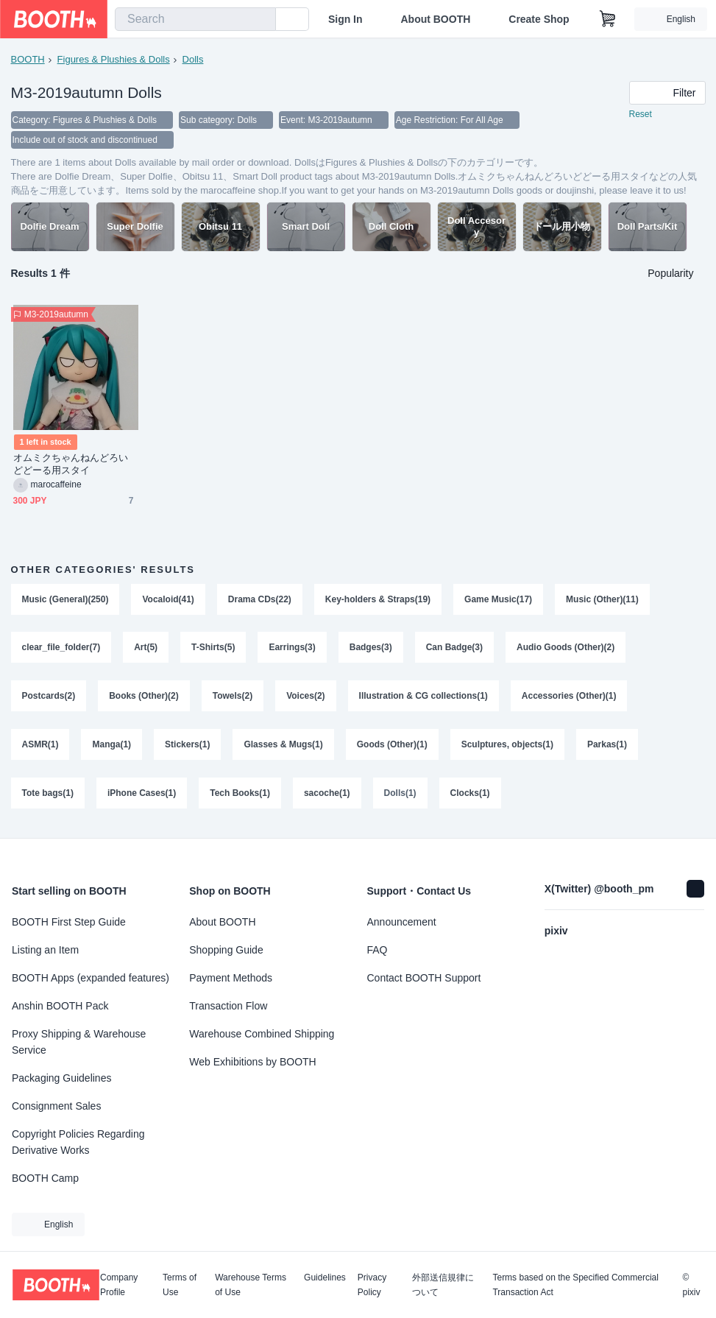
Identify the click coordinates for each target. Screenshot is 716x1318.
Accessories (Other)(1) (569, 698)
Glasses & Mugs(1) (283, 746)
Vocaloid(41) (168, 601)
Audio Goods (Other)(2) (565, 649)
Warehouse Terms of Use (250, 1285)
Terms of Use (179, 1285)
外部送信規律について (443, 1285)
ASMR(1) (40, 746)
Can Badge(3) (454, 649)
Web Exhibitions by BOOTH (252, 1062)
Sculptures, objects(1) (507, 746)
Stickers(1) (187, 746)
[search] (261, 20)
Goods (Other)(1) (392, 746)
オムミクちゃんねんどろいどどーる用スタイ (71, 465)
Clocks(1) (470, 795)
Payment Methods (230, 978)
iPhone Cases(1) (141, 795)
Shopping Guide (226, 950)
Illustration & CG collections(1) (423, 698)
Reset (640, 115)
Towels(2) (232, 698)
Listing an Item (45, 950)
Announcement (401, 922)
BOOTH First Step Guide (69, 922)
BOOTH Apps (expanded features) (90, 978)
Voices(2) (305, 698)
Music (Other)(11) (602, 601)
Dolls (193, 59)
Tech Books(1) (240, 795)
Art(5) (145, 649)
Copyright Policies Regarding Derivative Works (78, 1142)
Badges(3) (371, 649)
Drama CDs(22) (259, 601)
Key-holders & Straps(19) (377, 601)
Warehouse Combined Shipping (261, 1034)
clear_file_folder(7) (61, 649)
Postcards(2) (49, 698)
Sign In (345, 19)
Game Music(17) (498, 601)
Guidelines (325, 1278)
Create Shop (538, 19)
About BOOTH (435, 19)
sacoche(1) (327, 795)
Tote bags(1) (48, 795)
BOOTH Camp (45, 1178)
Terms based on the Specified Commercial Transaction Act (575, 1285)
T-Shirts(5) (213, 649)
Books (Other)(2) (144, 698)
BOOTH (28, 59)
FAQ (377, 950)
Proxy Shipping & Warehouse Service (79, 1042)
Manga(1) (112, 746)
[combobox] (195, 19)
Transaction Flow (228, 1006)
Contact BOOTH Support (424, 978)
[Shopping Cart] (608, 19)
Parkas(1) (607, 746)
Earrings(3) (292, 649)
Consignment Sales (56, 1106)
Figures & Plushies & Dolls (113, 59)
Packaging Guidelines (61, 1078)
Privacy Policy (372, 1285)
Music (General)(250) (65, 601)
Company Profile (119, 1285)
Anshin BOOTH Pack (60, 1006)
